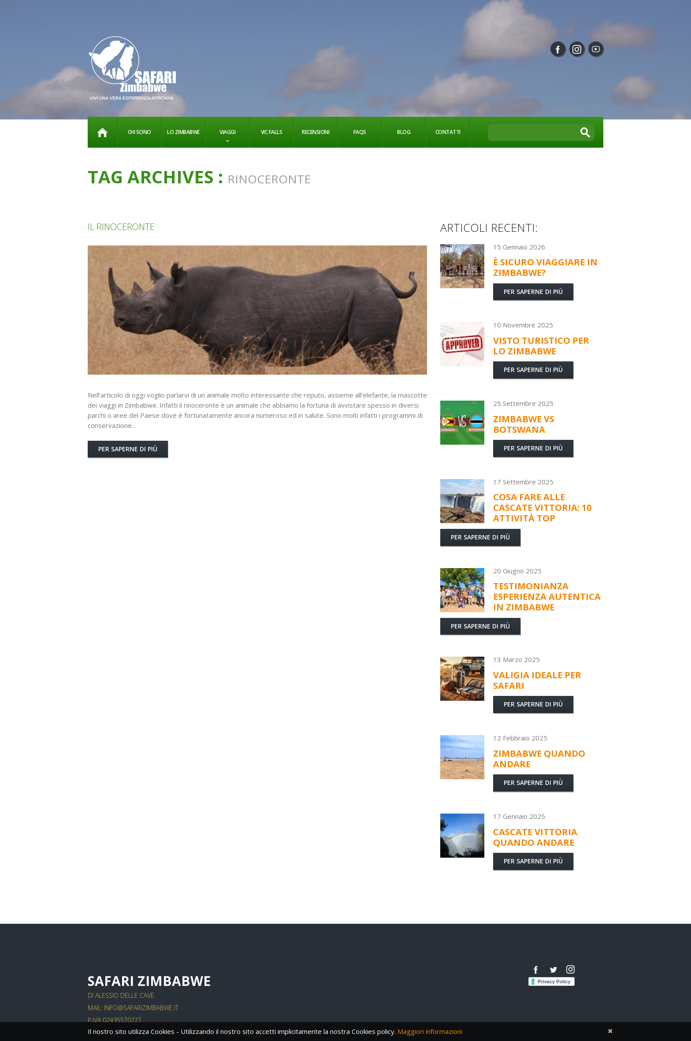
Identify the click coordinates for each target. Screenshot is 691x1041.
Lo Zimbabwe (183, 132)
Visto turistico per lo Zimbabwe (541, 346)
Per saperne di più (127, 449)
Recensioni (315, 132)
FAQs (359, 132)
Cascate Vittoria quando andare (535, 837)
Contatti (448, 132)
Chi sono (139, 132)
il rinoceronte (121, 227)
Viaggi (220, 137)
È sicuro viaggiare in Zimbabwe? (545, 267)
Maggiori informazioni (430, 1031)
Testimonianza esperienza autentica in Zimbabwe (547, 596)
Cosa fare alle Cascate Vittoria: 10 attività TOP (542, 507)
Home (102, 132)
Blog (403, 132)
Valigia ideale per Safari (537, 680)
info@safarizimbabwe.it (141, 1008)
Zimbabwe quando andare (539, 758)
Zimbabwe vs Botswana (523, 424)
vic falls (271, 132)
